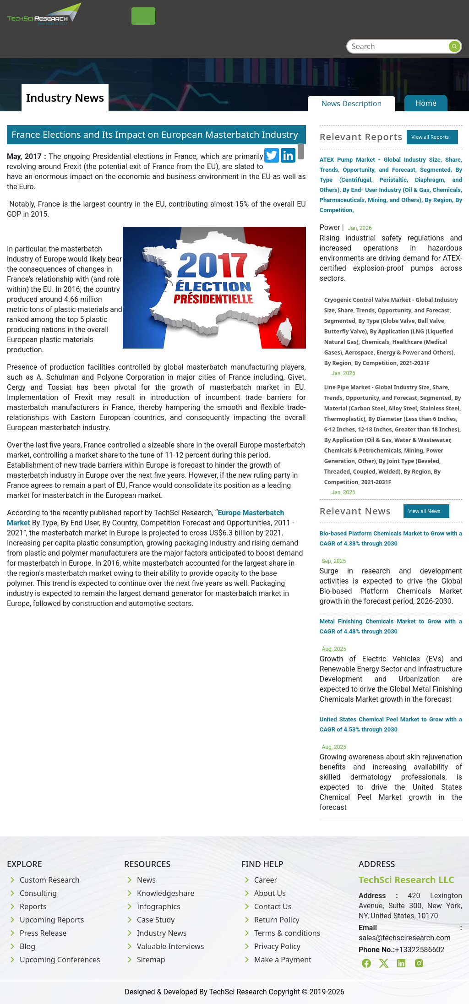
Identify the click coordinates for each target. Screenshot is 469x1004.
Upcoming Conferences (53, 960)
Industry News (155, 933)
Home (425, 103)
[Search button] (454, 46)
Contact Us (266, 906)
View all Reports (430, 136)
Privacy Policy (270, 946)
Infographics (152, 906)
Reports (27, 906)
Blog (21, 946)
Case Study (149, 920)
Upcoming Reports (45, 920)
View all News (424, 510)
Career (259, 880)
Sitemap (144, 960)
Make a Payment (276, 960)
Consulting (32, 893)
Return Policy (270, 920)
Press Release (36, 933)
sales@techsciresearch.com (405, 937)
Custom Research (43, 880)
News (140, 880)
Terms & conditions (280, 933)
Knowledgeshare (159, 893)
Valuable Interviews (164, 946)
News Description (352, 103)
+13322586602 (419, 949)
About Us (263, 893)
